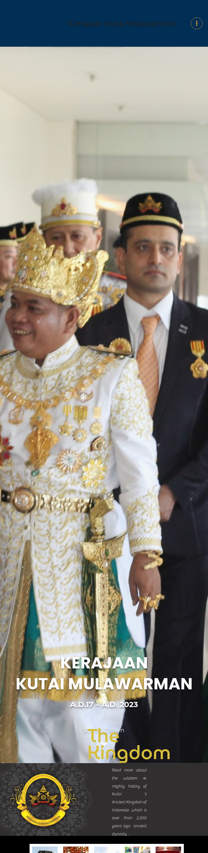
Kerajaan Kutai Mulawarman (122, 33)
